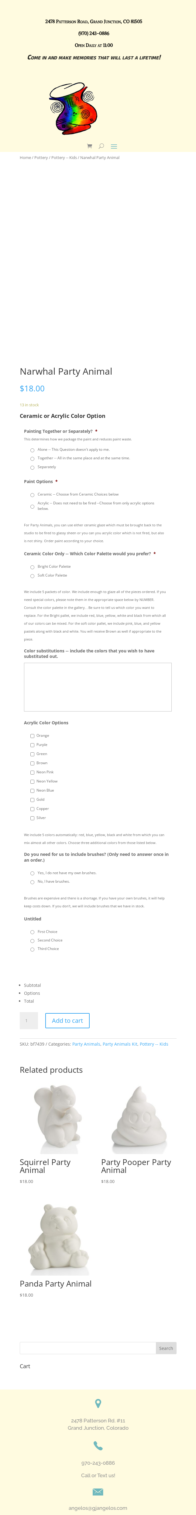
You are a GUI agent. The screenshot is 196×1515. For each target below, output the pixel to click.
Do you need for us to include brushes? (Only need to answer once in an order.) (96, 857)
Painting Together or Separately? (61, 431)
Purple (41, 744)
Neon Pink (44, 772)
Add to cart (67, 1020)
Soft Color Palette (52, 575)
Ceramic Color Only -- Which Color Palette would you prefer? (90, 553)
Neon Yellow (46, 781)
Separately (47, 466)
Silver (41, 817)
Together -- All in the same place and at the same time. (84, 458)
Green (41, 753)
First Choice (47, 931)
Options (32, 993)
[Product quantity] (29, 1020)
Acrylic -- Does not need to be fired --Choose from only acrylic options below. (96, 505)
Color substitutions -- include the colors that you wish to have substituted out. (89, 653)
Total (29, 1001)
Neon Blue (45, 790)
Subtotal (32, 985)
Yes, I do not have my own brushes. (67, 872)
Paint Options (41, 481)
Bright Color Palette (54, 566)
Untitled (32, 919)
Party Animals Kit (120, 1044)
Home (25, 157)
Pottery (41, 157)
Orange (42, 735)
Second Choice (50, 940)
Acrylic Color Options (46, 723)
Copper (42, 808)
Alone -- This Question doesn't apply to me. (74, 449)
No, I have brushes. (54, 881)
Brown (41, 762)
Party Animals (86, 1044)
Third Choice (48, 948)
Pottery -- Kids (64, 157)
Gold (40, 799)
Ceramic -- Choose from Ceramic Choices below (78, 494)
